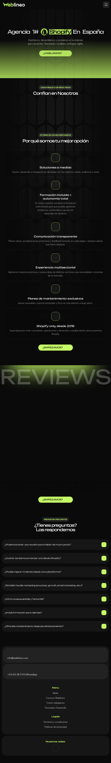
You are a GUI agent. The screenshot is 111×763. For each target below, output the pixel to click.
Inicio (55, 693)
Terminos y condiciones (55, 721)
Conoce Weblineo (55, 697)
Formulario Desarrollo (55, 707)
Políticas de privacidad (55, 726)
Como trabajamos (56, 702)
